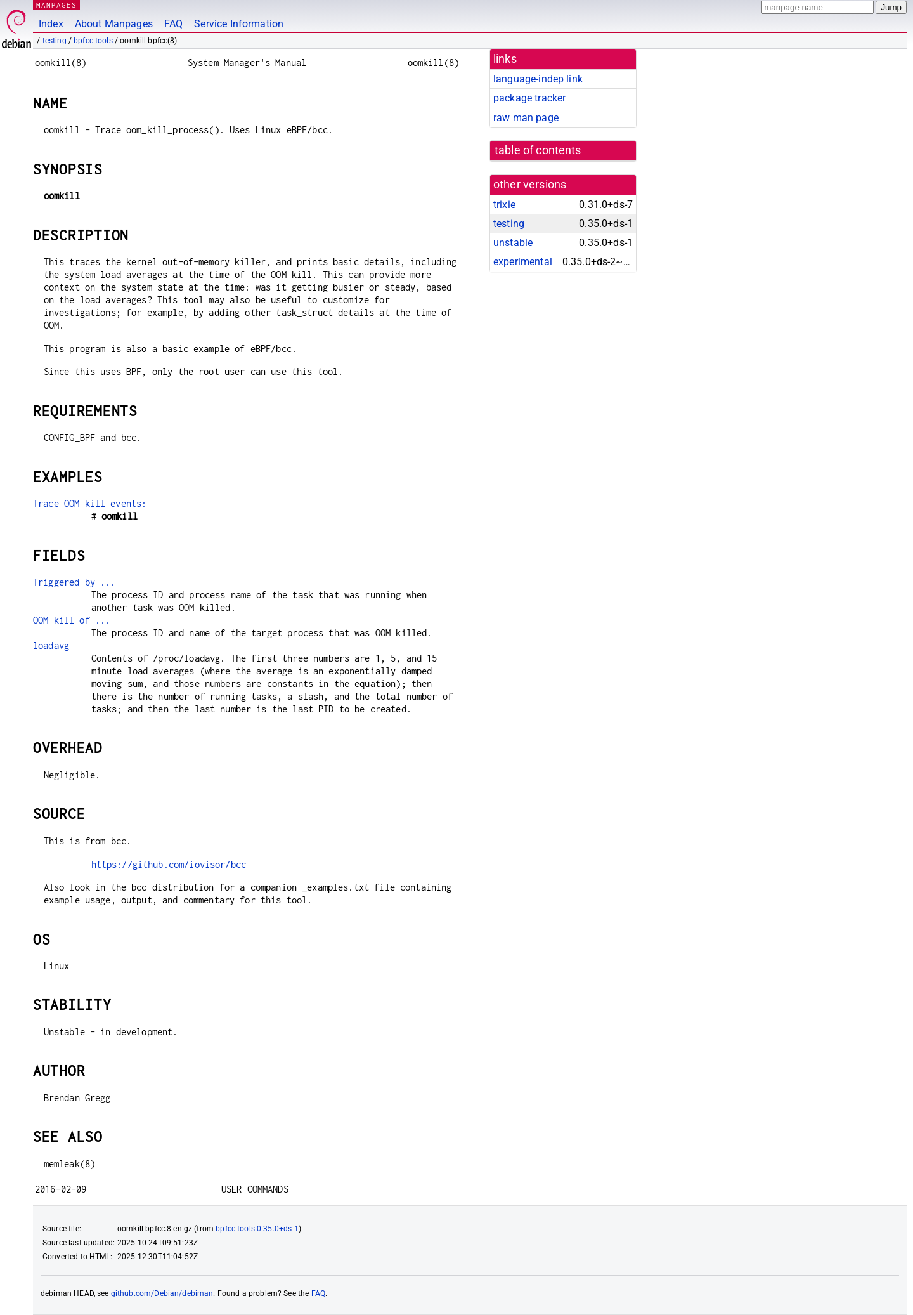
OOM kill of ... (71, 620)
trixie (504, 205)
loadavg (51, 645)
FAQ (173, 24)
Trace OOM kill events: (89, 503)
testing (54, 40)
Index (51, 24)
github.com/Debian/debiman (162, 1293)
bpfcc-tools (93, 40)
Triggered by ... (74, 582)
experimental (522, 262)
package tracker (529, 98)
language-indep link (538, 79)
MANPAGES (56, 5)
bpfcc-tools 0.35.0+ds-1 (257, 1228)
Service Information (238, 24)
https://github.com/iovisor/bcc (169, 864)
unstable (513, 243)
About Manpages (114, 24)
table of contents (538, 150)
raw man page (526, 118)
